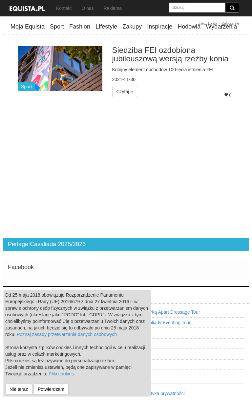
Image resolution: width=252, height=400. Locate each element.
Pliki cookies (61, 373)
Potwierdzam (51, 389)
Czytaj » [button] (124, 91)
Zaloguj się (230, 23)
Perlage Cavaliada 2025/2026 (47, 244)
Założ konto (207, 23)
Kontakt (64, 8)
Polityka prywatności (164, 393)
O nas (87, 8)
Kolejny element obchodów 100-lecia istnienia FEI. (163, 69)
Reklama (113, 8)
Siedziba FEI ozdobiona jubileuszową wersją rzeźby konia (170, 54)
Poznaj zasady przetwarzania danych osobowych (67, 334)
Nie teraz (19, 389)
